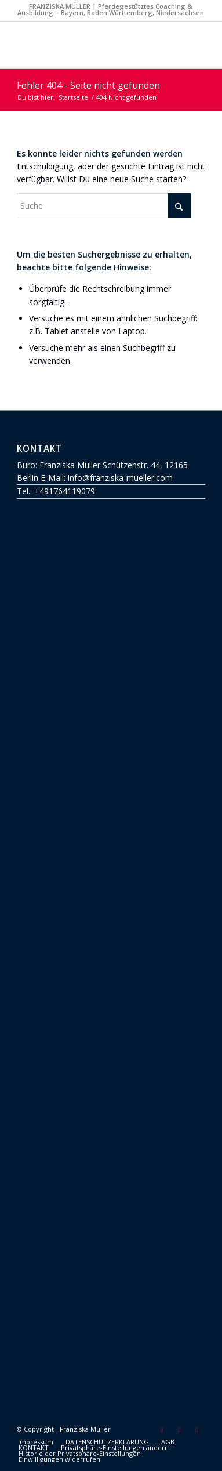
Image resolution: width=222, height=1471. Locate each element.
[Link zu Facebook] (179, 1430)
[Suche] (104, 205)
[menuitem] (35, 1442)
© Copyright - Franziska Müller (64, 1429)
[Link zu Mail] (161, 1430)
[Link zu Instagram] (196, 1430)
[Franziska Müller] (92, 45)
